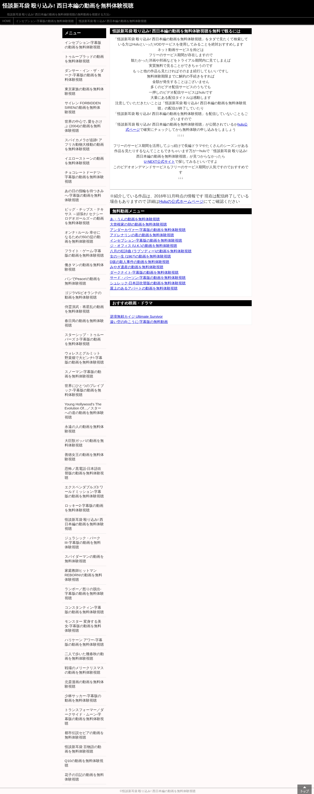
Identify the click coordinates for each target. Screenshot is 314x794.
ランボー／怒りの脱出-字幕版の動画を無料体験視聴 (84, 593)
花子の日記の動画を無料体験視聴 (84, 777)
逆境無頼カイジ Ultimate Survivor (136, 316)
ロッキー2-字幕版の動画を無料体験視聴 (84, 508)
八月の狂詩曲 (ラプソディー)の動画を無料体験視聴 (150, 251)
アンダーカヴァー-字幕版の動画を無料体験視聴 (148, 230)
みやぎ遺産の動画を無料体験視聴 (136, 267)
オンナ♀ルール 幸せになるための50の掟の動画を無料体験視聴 (83, 236)
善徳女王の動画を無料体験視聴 (84, 457)
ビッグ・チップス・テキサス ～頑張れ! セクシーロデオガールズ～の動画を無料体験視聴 (84, 216)
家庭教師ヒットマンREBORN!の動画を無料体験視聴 (83, 574)
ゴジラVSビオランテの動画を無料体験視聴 (83, 295)
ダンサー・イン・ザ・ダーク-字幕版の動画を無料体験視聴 (84, 75)
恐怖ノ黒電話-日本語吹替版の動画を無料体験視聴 (84, 473)
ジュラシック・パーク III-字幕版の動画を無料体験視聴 (83, 542)
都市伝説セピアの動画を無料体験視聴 (84, 735)
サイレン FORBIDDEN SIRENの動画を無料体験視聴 (83, 107)
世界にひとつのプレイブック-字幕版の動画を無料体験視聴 (84, 390)
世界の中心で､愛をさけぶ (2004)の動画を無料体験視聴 (83, 125)
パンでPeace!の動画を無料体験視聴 (83, 281)
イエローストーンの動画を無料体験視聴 (84, 160)
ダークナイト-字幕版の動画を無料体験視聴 (144, 272)
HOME (6, 21)
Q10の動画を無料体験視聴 (84, 763)
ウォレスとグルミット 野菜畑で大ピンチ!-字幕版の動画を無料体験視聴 (84, 357)
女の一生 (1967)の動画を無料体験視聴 (140, 256)
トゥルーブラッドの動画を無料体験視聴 (84, 58)
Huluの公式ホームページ (181, 201)
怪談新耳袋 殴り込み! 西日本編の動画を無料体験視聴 (112, 21)
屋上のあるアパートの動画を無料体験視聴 (143, 288)
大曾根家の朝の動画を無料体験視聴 (138, 224)
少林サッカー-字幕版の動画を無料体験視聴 (83, 698)
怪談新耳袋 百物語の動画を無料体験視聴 (83, 749)
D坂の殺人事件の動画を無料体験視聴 (139, 262)
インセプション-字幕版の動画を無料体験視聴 (45, 21)
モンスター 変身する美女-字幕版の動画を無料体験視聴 (83, 625)
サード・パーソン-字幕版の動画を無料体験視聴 (148, 278)
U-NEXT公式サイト (159, 161)
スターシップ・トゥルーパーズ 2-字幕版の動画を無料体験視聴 (84, 339)
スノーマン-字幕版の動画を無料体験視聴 (83, 374)
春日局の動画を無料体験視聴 (84, 323)
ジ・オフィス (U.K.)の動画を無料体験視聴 (143, 246)
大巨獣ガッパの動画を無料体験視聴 (84, 443)
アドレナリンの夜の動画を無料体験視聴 (142, 235)
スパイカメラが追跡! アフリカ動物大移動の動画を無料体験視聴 (84, 144)
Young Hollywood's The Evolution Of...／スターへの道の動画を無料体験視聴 (84, 410)
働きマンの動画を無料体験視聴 (84, 267)
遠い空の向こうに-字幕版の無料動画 (139, 322)
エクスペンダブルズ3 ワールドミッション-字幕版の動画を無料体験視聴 (84, 491)
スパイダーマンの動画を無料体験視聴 (84, 558)
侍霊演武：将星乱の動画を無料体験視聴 (84, 309)
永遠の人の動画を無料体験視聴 (84, 429)
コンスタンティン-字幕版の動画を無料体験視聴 (84, 609)
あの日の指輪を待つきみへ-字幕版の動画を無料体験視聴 (84, 195)
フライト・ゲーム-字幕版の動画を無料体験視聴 (84, 253)
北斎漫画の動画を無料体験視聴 (84, 684)
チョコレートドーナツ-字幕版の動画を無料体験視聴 (84, 176)
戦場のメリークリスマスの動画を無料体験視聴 (84, 670)
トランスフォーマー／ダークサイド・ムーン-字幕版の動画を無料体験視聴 (84, 716)
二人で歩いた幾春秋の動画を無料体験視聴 (84, 656)
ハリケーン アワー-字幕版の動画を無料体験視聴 (84, 642)
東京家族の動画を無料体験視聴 (84, 91)
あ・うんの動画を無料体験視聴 (135, 219)
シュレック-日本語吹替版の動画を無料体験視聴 (148, 283)
